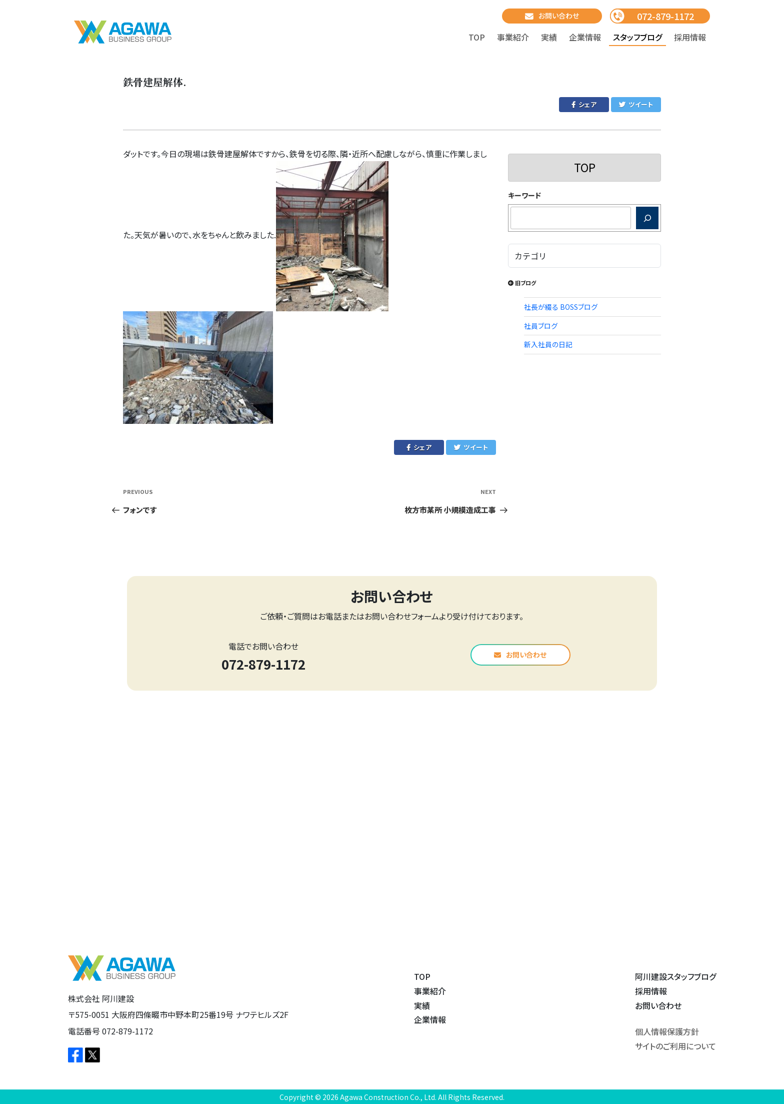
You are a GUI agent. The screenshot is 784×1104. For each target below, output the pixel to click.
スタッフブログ (637, 37)
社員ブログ (541, 326)
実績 (549, 37)
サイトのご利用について (675, 1046)
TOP (476, 37)
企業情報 (585, 37)
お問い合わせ (552, 16)
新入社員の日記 (548, 344)
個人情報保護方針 (667, 1031)
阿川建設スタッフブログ (675, 976)
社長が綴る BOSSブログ (561, 307)
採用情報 (690, 37)
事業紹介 (513, 37)
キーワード (524, 195)
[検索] (647, 218)
